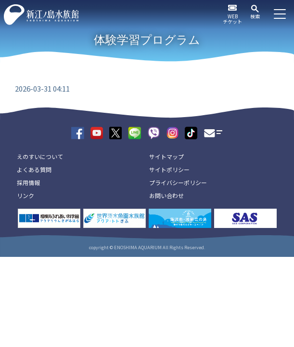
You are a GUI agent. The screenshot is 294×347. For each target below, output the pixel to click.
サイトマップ (166, 156)
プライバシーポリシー (178, 182)
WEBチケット (232, 19)
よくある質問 (34, 169)
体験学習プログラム (147, 39)
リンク (25, 195)
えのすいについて (40, 156)
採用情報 (28, 182)
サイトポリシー (169, 169)
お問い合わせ (166, 195)
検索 (255, 16)
